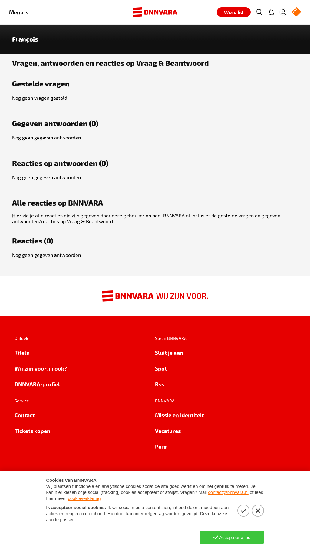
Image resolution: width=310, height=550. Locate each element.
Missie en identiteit (179, 415)
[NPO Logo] (296, 12)
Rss (159, 384)
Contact (25, 415)
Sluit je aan (169, 352)
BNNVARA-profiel (37, 384)
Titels (22, 352)
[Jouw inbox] (271, 12)
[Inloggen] (283, 12)
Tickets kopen (32, 431)
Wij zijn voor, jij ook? (41, 368)
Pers (161, 446)
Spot (161, 368)
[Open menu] (18, 12)
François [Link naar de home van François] (25, 39)
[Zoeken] (259, 12)
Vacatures (168, 431)
